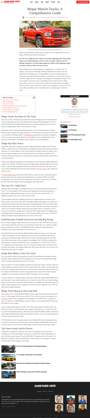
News (42, 2)
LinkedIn (13, 406)
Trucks (37, 2)
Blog (58, 2)
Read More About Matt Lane (74, 116)
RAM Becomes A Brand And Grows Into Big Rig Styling (15, 105)
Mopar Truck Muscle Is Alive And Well (11, 109)
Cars (31, 2)
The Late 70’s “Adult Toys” (8, 103)
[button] (2, 2)
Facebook (4, 406)
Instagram (9, 406)
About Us (45, 391)
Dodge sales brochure (10, 175)
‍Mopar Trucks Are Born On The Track (11, 99)
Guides (47, 2)
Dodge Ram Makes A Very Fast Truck (11, 107)
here (17, 403)
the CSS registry (42, 169)
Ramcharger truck (31, 135)
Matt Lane (32, 17)
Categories (39, 391)
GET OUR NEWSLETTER (83, 2)
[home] (12, 2)
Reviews (53, 2)
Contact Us (50, 391)
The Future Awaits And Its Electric (10, 111)
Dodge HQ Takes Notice (8, 101)
